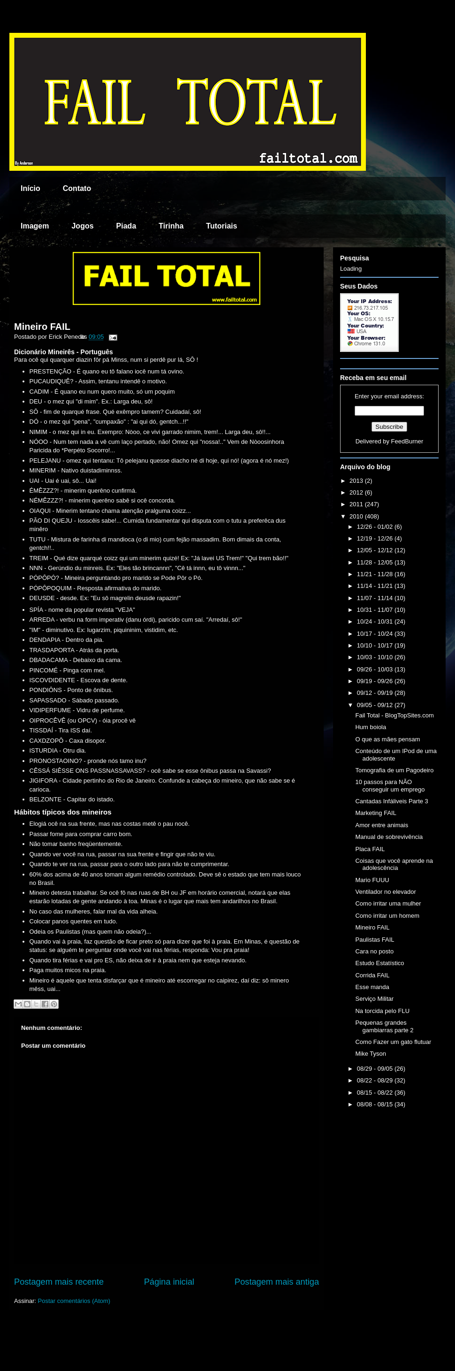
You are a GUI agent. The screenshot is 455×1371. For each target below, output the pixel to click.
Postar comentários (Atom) (74, 1300)
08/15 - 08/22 (375, 1092)
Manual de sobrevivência (389, 836)
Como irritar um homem (387, 915)
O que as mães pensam (387, 739)
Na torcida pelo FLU (382, 1010)
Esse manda (372, 986)
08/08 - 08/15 (375, 1104)
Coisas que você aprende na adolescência (394, 864)
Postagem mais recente (59, 1282)
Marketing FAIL (375, 812)
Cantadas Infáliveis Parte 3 (391, 801)
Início (30, 188)
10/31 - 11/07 (375, 609)
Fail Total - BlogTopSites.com (394, 715)
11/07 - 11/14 (375, 598)
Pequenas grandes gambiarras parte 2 (384, 1026)
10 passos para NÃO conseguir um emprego (390, 785)
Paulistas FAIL (374, 939)
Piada (126, 226)
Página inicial (169, 1282)
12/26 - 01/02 (375, 526)
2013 (357, 480)
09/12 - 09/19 (375, 692)
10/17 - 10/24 (375, 633)
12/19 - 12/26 (375, 538)
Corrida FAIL (372, 975)
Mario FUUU (372, 880)
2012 (357, 492)
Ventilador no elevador (385, 891)
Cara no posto (374, 951)
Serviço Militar (374, 998)
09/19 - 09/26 (375, 681)
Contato (77, 188)
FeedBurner (407, 441)
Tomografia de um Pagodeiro (394, 770)
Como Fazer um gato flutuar (393, 1041)
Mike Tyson (370, 1053)
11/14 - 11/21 (375, 585)
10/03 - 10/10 (375, 657)
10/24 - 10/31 (375, 621)
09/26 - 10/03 (375, 669)
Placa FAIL (370, 849)
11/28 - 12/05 (375, 562)
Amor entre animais (381, 825)
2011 (357, 504)
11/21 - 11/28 (375, 574)
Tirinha (171, 226)
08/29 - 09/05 (375, 1068)
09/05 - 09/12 (375, 704)
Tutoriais (221, 226)
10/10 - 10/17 (375, 645)
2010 (357, 516)
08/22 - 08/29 (375, 1080)
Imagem (35, 226)
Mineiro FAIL (42, 326)
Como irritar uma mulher (388, 903)
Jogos (82, 226)
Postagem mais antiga (277, 1282)
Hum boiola (370, 727)
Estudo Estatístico (379, 963)
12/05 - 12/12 (375, 550)
